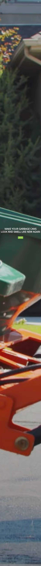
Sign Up (20, 237)
